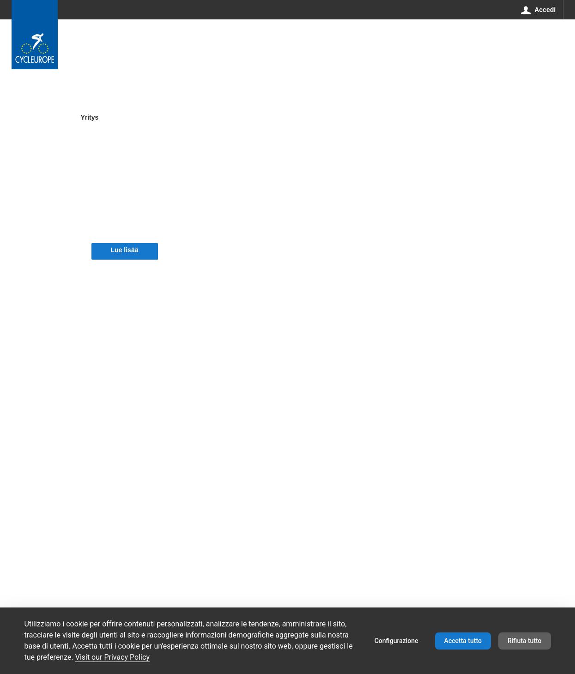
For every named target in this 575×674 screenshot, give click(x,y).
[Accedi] (538, 9)
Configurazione (396, 640)
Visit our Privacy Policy (112, 657)
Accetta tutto (463, 640)
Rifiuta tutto (525, 640)
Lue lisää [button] (125, 250)
